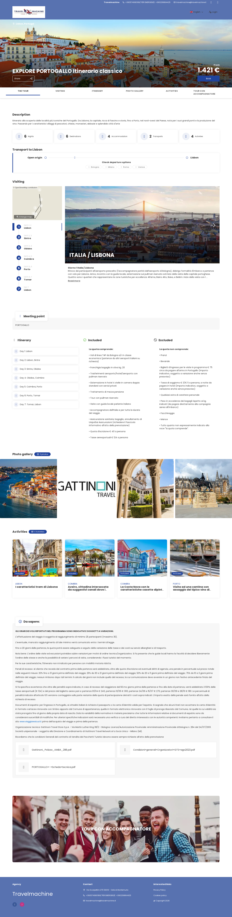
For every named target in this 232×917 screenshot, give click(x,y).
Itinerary (97, 90)
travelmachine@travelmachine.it (191, 2)
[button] (33, 206)
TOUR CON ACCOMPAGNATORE (204, 92)
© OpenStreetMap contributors (25, 188)
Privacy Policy (159, 890)
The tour (23, 90)
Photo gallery (134, 90)
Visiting (60, 90)
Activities (172, 90)
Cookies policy (160, 895)
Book (208, 78)
